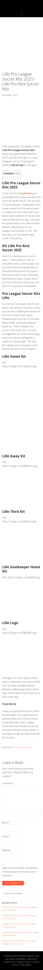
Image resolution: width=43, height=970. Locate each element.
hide (17, 173)
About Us (31, 959)
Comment (8, 783)
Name (6, 822)
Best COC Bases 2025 (21, 6)
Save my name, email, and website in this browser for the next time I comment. (20, 871)
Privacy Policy (24, 962)
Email (6, 836)
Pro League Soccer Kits (21, 747)
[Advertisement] (21, 49)
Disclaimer (25, 965)
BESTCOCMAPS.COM (30, 956)
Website (6, 850)
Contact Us (9, 962)
